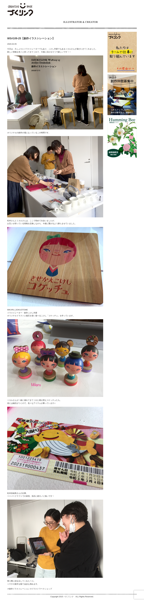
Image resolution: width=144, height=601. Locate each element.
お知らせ (53, 25)
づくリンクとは (33, 22)
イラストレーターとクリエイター (80, 22)
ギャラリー (69, 25)
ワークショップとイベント (118, 22)
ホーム (16, 22)
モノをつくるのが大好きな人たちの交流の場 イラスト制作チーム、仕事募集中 (20, 10)
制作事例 (51, 22)
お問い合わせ (89, 25)
